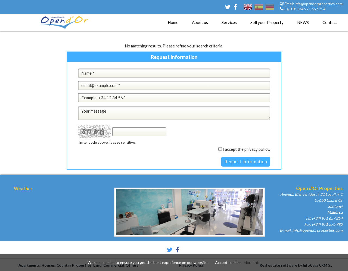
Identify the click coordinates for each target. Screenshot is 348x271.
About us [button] (200, 22)
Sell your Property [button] (267, 22)
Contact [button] (329, 22)
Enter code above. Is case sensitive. (107, 142)
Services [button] (229, 22)
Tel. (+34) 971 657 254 (324, 218)
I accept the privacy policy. (246, 149)
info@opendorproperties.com (319, 4)
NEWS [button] (303, 22)
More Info (252, 262)
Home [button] (173, 22)
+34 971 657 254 (311, 9)
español (258, 10)
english (248, 10)
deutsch (269, 10)
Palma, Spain (50, 214)
